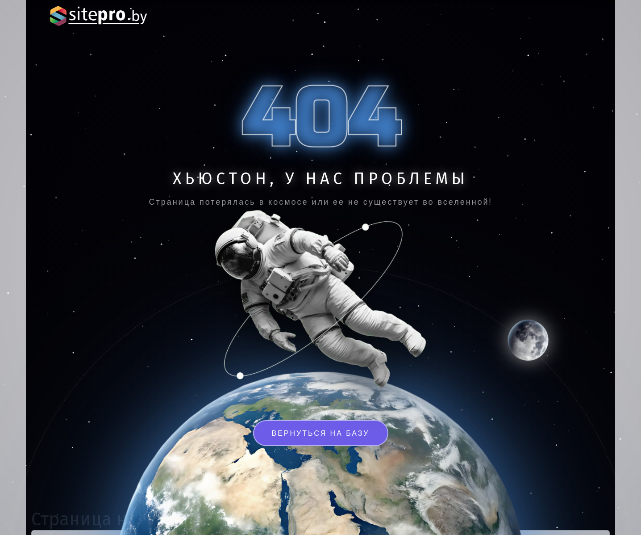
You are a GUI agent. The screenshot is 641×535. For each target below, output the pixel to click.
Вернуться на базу (321, 433)
